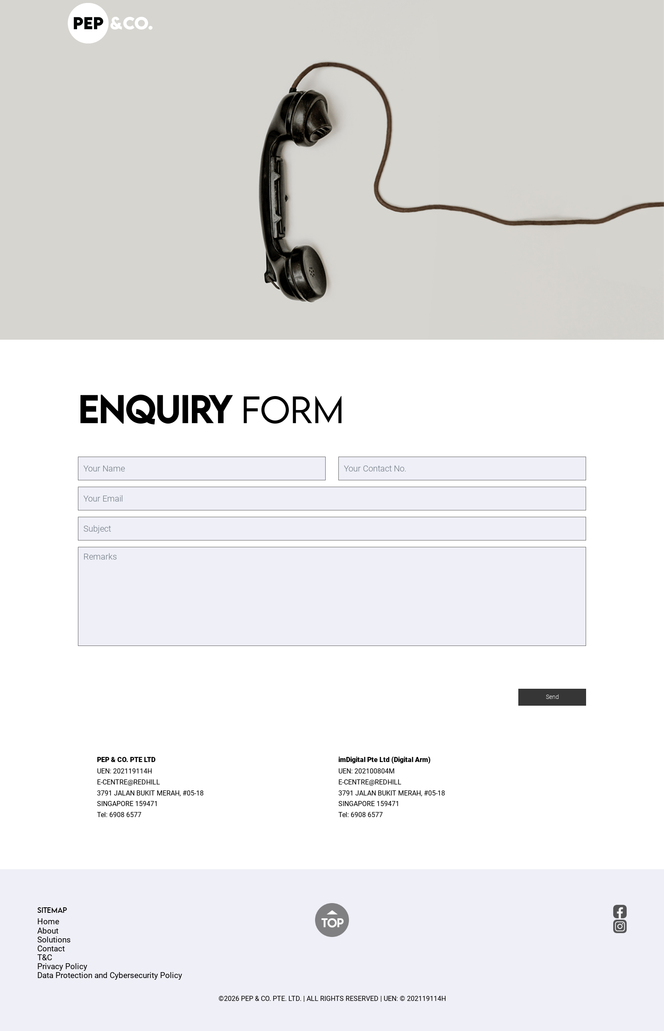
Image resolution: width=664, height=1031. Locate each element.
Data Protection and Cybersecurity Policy (109, 975)
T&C (44, 957)
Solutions (54, 940)
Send (552, 697)
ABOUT (435, 26)
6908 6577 (125, 815)
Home (48, 921)
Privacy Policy (62, 966)
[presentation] (142, 751)
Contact (51, 948)
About (47, 931)
